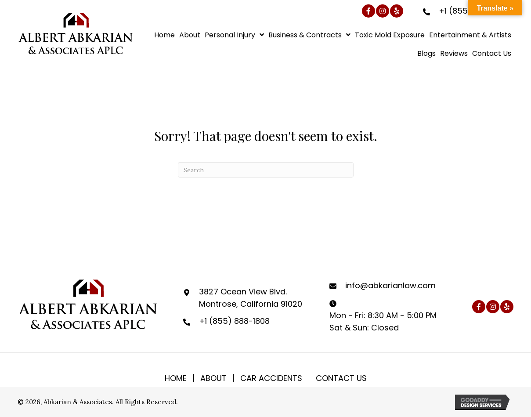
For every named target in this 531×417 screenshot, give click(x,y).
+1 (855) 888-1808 (234, 320)
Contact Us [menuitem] (341, 378)
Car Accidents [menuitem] (271, 378)
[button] (368, 11)
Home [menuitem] (176, 378)
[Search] (266, 170)
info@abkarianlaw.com (390, 285)
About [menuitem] (213, 378)
